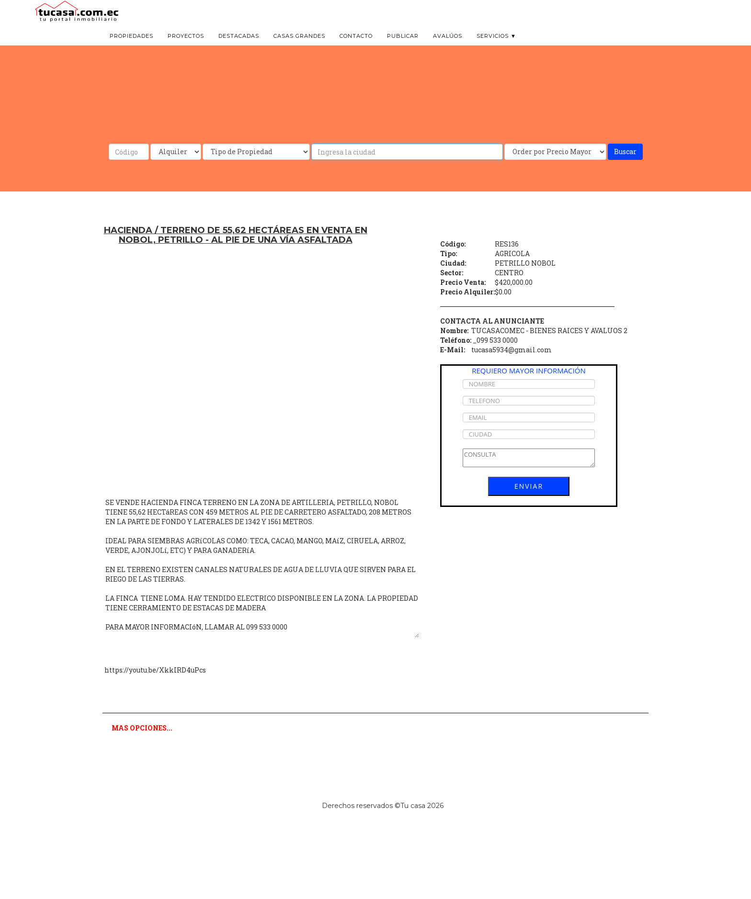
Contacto (356, 48)
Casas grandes (299, 48)
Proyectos (186, 48)
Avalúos (447, 48)
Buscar (625, 151)
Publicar (403, 48)
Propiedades (131, 48)
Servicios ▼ (496, 48)
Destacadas (238, 48)
